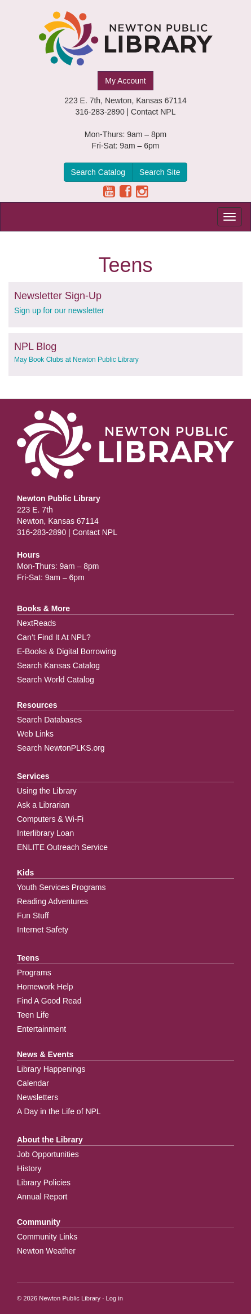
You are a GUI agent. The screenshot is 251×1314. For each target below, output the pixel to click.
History (29, 1168)
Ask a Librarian (43, 804)
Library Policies (44, 1182)
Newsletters (37, 1097)
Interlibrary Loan (45, 833)
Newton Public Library (69, 1298)
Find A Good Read (49, 1000)
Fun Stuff (33, 915)
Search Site (159, 172)
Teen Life (33, 1014)
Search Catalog (98, 172)
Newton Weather (46, 1250)
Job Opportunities (48, 1154)
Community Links (47, 1236)
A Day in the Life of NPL (59, 1111)
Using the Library (47, 790)
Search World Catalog (55, 679)
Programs (34, 972)
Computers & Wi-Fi (50, 819)
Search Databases (49, 719)
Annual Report (42, 1196)
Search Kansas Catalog (58, 665)
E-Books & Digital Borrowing (66, 651)
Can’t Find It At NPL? (54, 637)
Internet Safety (42, 929)
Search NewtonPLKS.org (61, 747)
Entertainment (41, 1028)
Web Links (35, 733)
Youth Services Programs (61, 887)
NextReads (36, 623)
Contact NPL (153, 111)
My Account (125, 80)
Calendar (33, 1083)
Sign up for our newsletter (59, 310)
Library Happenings (51, 1069)
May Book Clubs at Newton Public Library (76, 359)
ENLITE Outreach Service (62, 847)
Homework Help (45, 986)
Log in (114, 1298)
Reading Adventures (52, 901)
